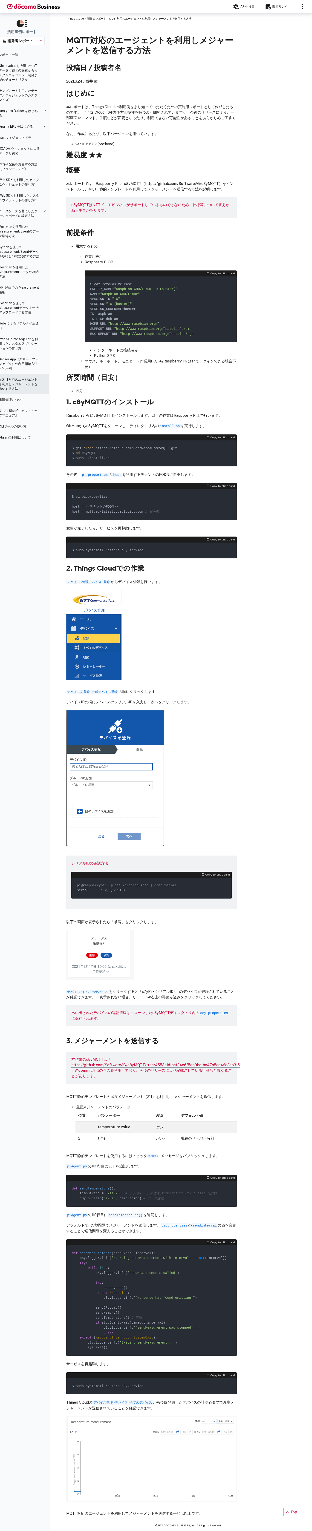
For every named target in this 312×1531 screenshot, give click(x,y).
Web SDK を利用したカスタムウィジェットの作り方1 (25, 182)
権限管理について (17, 400)
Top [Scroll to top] (291, 1512)
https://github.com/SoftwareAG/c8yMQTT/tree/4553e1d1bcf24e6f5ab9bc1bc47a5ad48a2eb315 (155, 1065)
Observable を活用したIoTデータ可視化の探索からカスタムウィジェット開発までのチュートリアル (24, 72)
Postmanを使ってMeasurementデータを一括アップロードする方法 (24, 307)
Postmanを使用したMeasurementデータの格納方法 (24, 271)
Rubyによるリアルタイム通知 (24, 326)
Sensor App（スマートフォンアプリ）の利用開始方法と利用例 (24, 363)
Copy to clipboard (220, 273)
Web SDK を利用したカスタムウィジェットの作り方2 (25, 198)
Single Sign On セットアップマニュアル (24, 413)
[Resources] (278, 6)
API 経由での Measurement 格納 (25, 290)
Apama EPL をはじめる (22, 126)
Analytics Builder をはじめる (24, 113)
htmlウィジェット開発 (21, 137)
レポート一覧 (14, 55)
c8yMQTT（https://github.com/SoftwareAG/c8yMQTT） (173, 183)
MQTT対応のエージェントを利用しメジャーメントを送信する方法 (24, 384)
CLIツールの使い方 (18, 426)
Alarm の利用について (21, 437)
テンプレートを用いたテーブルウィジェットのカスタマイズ (24, 95)
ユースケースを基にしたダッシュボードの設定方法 (24, 213)
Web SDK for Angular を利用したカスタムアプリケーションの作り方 (24, 343)
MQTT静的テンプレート (86, 1096)
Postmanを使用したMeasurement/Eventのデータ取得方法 (25, 231)
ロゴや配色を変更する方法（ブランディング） (24, 166)
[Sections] (302, 6)
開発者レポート (96, 18)
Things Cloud (75, 18)
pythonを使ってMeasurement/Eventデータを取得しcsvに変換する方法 (25, 251)
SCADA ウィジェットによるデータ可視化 (25, 151)
